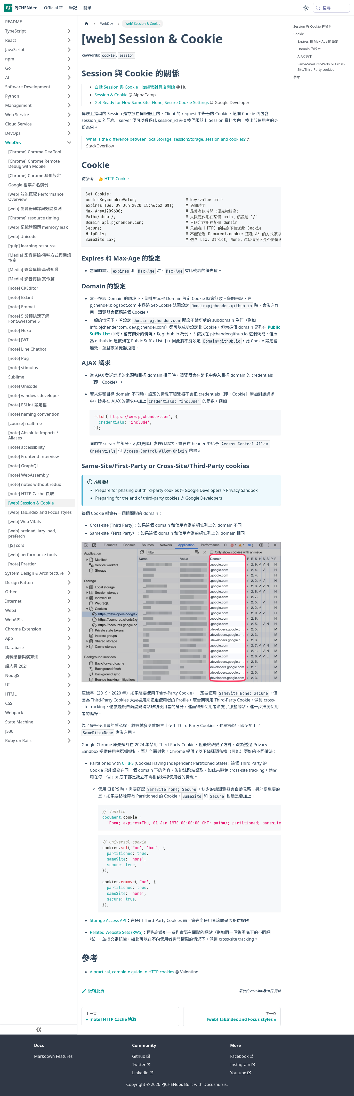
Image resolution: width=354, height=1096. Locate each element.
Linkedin (142, 1073)
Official (53, 8)
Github (141, 1056)
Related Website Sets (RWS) (116, 932)
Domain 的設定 (309, 48)
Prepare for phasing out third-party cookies (137, 490)
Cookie (298, 33)
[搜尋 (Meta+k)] (331, 8)
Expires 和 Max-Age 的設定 (317, 41)
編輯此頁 (93, 991)
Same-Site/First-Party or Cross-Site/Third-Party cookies (321, 67)
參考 (296, 77)
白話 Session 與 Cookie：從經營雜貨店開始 (134, 87)
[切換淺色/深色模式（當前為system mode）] (306, 8)
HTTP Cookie (116, 179)
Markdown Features (53, 1056)
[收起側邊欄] (38, 1029)
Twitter (141, 1064)
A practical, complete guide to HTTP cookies (132, 972)
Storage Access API (108, 920)
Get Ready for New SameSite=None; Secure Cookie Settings (151, 102)
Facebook (241, 1056)
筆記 (73, 8)
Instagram (242, 1064)
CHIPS (128, 763)
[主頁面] (86, 24)
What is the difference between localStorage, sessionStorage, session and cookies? (166, 139)
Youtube (240, 1073)
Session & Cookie (110, 95)
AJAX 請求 (304, 56)
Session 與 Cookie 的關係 (312, 26)
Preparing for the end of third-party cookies (137, 498)
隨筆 (87, 8)
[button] (38, 31)
